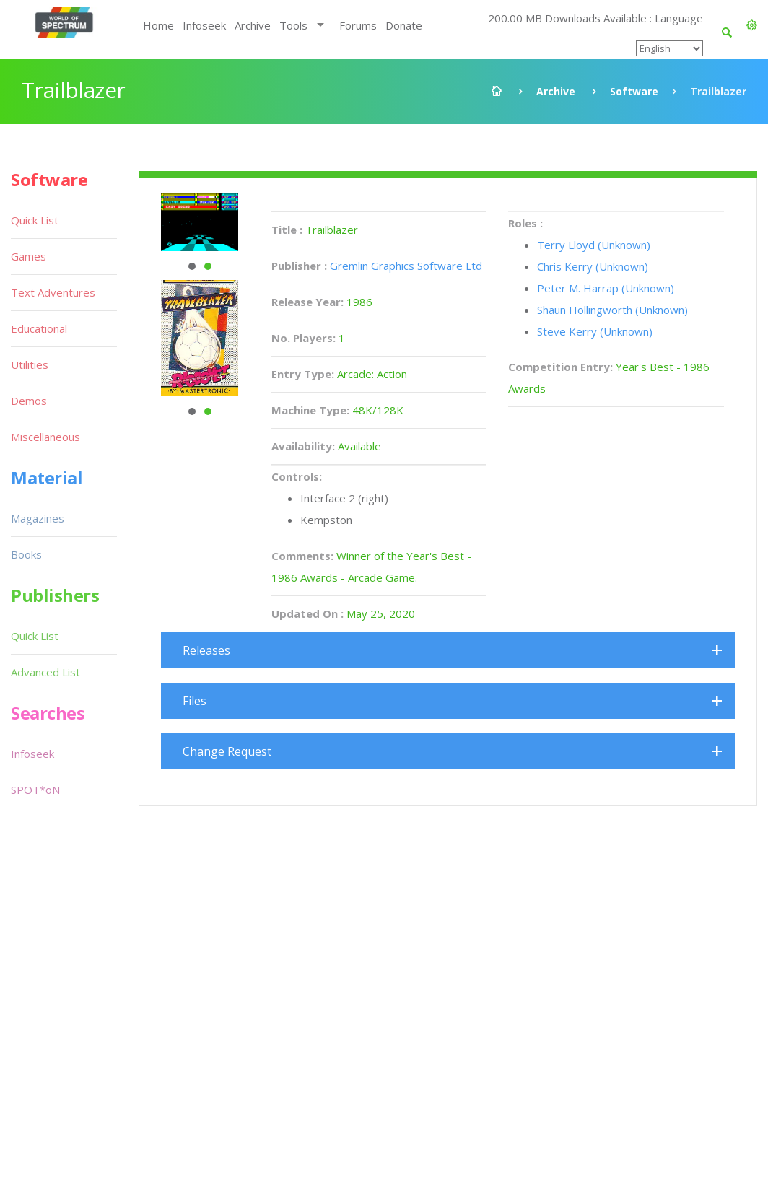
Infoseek (204, 25)
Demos (29, 400)
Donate (403, 25)
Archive (253, 25)
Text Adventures (53, 292)
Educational (39, 328)
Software (634, 91)
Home (158, 25)
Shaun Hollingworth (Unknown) (612, 309)
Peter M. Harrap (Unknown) (605, 288)
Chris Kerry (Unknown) (592, 266)
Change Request (227, 751)
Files (194, 701)
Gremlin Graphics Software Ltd (406, 265)
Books (26, 554)
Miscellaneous (45, 436)
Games (28, 256)
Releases (206, 650)
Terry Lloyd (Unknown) (593, 244)
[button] (751, 25)
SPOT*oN (35, 789)
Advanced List (45, 672)
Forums (358, 25)
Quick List (34, 220)
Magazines (37, 518)
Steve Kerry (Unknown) (595, 331)
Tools (293, 25)
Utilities (29, 364)
